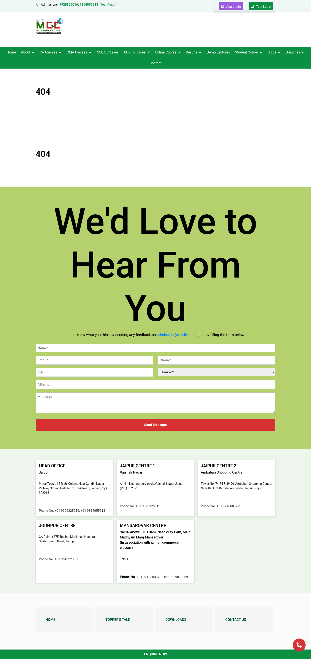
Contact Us (235, 619)
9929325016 (68, 4)
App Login (231, 7)
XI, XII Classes (134, 52)
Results (191, 52)
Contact (155, 63)
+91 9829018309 (175, 577)
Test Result (108, 4)
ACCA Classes (108, 52)
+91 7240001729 (229, 506)
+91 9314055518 (93, 510)
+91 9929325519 (148, 506)
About (25, 52)
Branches (293, 52)
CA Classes (48, 52)
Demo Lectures (218, 52)
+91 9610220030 (67, 559)
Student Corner (246, 52)
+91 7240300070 (149, 577)
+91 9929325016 (67, 510)
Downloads (175, 619)
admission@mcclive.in (175, 335)
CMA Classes (77, 52)
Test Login (261, 7)
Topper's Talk (117, 619)
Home (11, 52)
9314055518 (88, 4)
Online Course (165, 52)
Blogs (272, 52)
